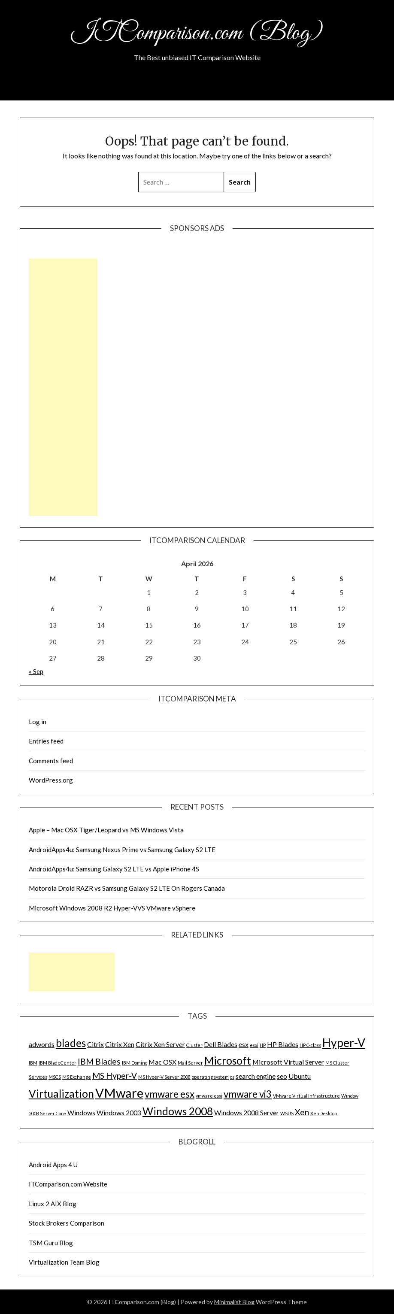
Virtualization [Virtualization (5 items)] (61, 1093)
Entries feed (46, 741)
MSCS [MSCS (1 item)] (54, 1077)
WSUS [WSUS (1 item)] (287, 1113)
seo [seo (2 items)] (282, 1076)
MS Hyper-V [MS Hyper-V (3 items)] (114, 1075)
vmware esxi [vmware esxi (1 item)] (209, 1096)
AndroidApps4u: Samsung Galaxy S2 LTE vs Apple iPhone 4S (114, 869)
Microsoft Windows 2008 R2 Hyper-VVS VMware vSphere (112, 908)
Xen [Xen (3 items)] (302, 1112)
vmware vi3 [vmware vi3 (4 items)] (248, 1094)
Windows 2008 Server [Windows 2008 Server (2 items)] (246, 1112)
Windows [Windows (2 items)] (81, 1112)
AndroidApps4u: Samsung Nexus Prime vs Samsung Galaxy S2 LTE (122, 849)
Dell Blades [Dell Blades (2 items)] (220, 1044)
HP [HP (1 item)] (263, 1045)
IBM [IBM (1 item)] (33, 1062)
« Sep (36, 671)
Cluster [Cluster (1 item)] (194, 1045)
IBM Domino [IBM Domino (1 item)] (134, 1062)
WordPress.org (51, 780)
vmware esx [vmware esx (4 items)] (169, 1094)
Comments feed (51, 761)
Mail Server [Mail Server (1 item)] (190, 1062)
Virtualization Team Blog (64, 1262)
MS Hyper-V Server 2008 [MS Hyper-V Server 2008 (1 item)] (164, 1077)
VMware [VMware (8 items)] (119, 1092)
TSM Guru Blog (51, 1243)
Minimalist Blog (234, 1301)
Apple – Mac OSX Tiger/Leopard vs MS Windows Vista (106, 830)
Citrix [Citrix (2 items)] (95, 1044)
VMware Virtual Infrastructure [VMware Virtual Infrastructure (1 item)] (306, 1096)
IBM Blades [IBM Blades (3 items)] (99, 1061)
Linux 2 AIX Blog (52, 1204)
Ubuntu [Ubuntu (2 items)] (299, 1076)
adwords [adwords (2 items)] (42, 1044)
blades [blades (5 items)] (71, 1043)
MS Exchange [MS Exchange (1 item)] (76, 1077)
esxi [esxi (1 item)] (254, 1045)
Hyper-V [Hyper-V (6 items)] (343, 1043)
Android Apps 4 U (53, 1164)
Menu (365, 90)
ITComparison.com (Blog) (197, 33)
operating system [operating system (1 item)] (210, 1077)
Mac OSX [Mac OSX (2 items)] (162, 1062)
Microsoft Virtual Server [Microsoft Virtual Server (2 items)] (288, 1062)
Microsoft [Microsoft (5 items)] (227, 1060)
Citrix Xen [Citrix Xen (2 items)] (119, 1044)
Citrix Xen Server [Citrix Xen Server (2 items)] (160, 1044)
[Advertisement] (63, 387)
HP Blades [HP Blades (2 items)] (282, 1044)
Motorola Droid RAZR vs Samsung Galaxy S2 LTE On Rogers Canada (127, 888)
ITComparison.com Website (68, 1184)
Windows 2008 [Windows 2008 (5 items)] (177, 1111)
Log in (37, 721)
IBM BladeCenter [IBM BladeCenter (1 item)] (57, 1062)
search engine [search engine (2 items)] (256, 1076)
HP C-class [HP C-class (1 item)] (310, 1045)
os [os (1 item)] (232, 1077)
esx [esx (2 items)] (244, 1044)
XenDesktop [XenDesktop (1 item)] (323, 1113)
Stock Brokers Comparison (66, 1223)
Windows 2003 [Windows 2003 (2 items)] (119, 1112)
